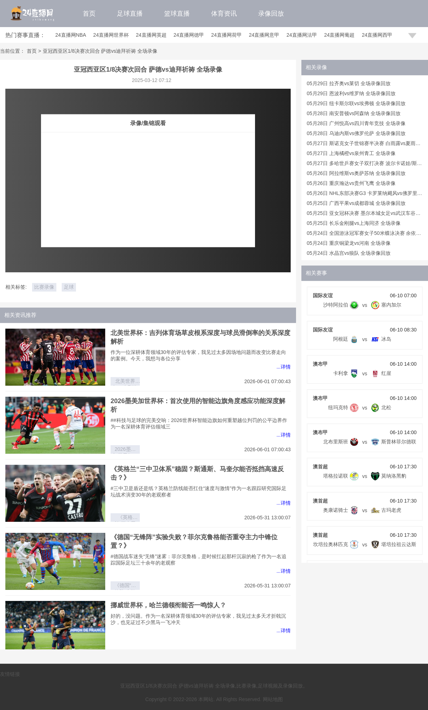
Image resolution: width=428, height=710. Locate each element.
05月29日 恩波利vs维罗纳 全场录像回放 (351, 93)
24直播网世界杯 (111, 35)
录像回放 (271, 13)
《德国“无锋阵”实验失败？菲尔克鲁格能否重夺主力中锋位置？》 (125, 586)
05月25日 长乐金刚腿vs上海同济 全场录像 (354, 223)
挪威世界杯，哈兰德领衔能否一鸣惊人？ (168, 605)
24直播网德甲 (189, 35)
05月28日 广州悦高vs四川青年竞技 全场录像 (356, 123)
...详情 (283, 367)
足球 (69, 287)
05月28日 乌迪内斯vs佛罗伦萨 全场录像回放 (356, 133)
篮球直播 (177, 13)
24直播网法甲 (301, 35)
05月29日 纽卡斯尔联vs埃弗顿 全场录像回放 (356, 103)
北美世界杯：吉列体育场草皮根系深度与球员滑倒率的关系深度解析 (125, 382)
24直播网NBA (70, 35)
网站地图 (273, 699)
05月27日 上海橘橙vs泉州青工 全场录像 (351, 153)
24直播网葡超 (339, 35)
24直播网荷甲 (226, 35)
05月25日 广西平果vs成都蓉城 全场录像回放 (356, 203)
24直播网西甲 (377, 35)
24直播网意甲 (264, 35)
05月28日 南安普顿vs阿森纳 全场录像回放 (354, 113)
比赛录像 (44, 287)
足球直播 (130, 13)
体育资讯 (224, 13)
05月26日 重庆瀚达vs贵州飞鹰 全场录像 (351, 183)
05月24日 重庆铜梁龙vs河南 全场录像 (349, 243)
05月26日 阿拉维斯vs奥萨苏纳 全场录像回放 (356, 173)
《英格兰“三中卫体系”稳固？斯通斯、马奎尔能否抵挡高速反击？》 (125, 518)
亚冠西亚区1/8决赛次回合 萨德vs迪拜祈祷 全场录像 (100, 51)
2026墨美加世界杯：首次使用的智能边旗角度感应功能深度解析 (125, 450)
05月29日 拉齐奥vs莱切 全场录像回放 (349, 83)
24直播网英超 (151, 35)
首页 (89, 13)
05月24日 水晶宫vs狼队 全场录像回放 (349, 253)
